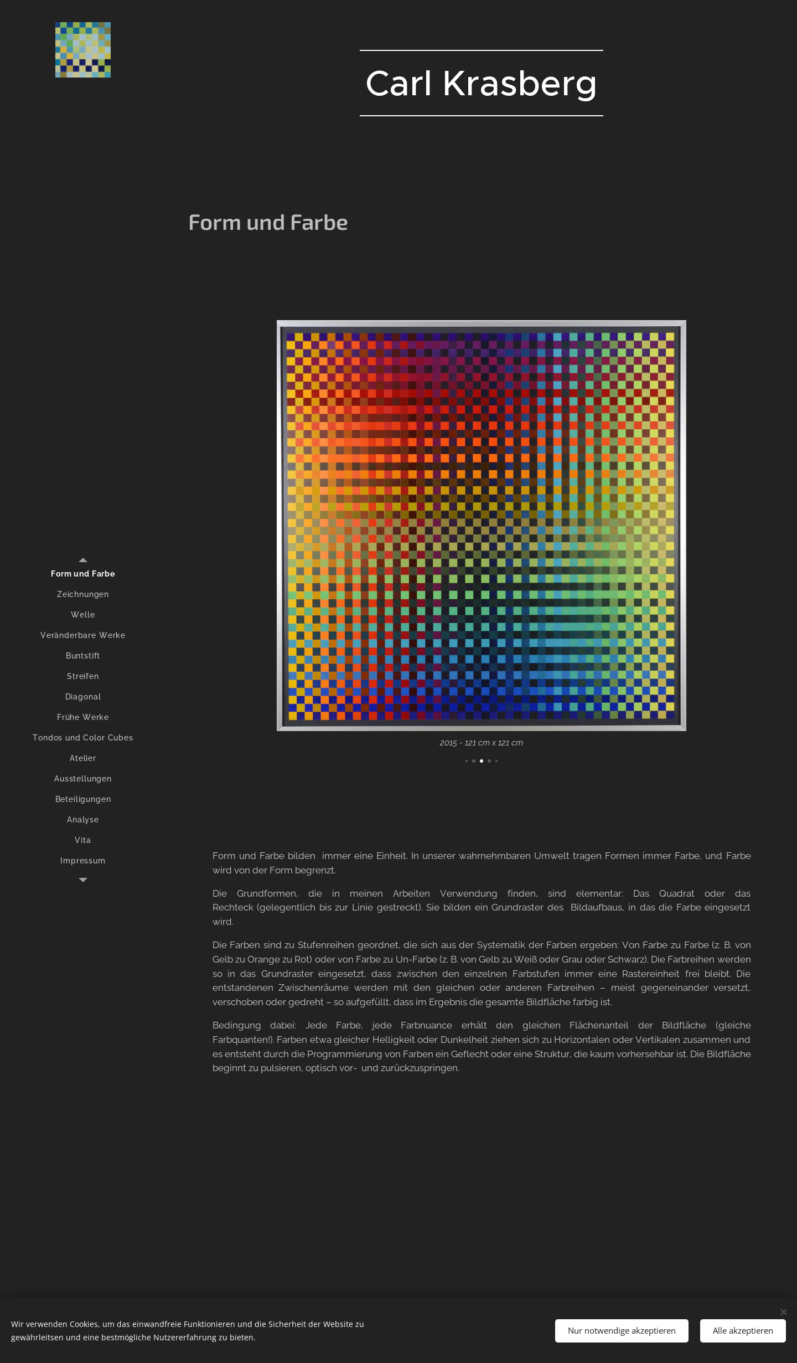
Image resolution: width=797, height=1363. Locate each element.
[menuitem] (83, 574)
